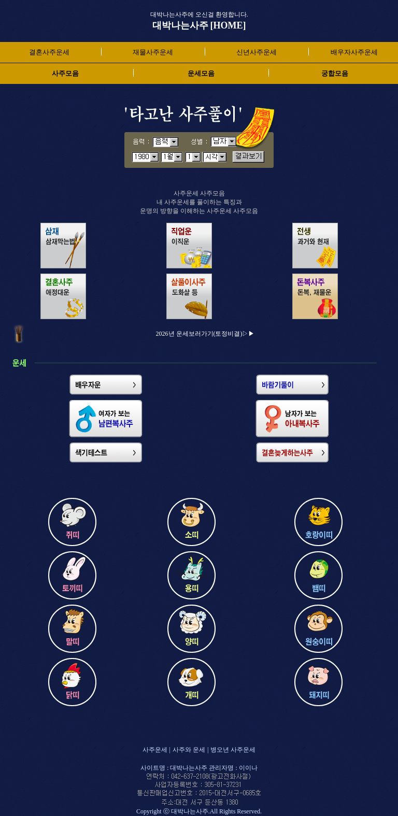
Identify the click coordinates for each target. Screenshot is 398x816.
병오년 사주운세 (232, 749)
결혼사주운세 (49, 52)
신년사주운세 (256, 52)
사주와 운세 (189, 749)
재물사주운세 (153, 52)
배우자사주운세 (354, 52)
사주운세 (155, 749)
